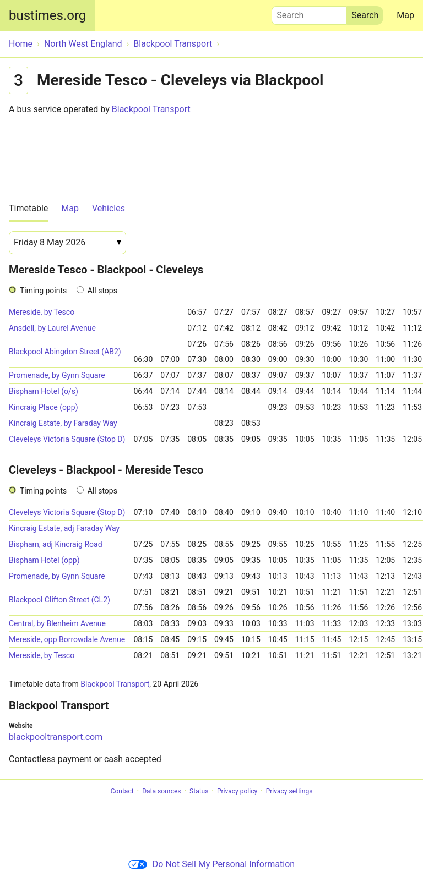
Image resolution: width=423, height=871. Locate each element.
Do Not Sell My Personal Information (211, 864)
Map (405, 15)
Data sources (161, 791)
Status (198, 791)
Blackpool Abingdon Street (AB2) (65, 351)
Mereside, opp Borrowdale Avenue (67, 639)
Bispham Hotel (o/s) (43, 391)
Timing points (43, 290)
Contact (122, 791)
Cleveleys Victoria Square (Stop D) (67, 439)
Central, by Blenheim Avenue (57, 623)
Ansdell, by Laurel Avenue (52, 328)
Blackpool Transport (151, 109)
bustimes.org (47, 15)
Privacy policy (237, 791)
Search (309, 12)
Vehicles (108, 208)
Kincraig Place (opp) (43, 407)
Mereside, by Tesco (41, 312)
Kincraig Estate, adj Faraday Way (64, 528)
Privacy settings (289, 791)
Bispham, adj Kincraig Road (55, 544)
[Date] (67, 242)
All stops (102, 290)
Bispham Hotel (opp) (44, 560)
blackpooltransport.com (55, 737)
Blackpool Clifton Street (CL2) (59, 599)
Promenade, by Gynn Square (57, 375)
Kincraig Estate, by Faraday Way (63, 423)
